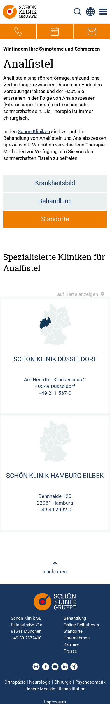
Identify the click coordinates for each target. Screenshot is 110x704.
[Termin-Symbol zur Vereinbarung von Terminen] (55, 31)
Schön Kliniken (34, 131)
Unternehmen (77, 638)
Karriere (71, 644)
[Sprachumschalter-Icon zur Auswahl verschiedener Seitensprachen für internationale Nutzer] (90, 11)
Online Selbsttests (81, 625)
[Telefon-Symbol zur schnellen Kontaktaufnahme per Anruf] (18, 31)
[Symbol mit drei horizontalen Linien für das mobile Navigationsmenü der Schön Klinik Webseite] (103, 12)
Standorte (55, 219)
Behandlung (55, 201)
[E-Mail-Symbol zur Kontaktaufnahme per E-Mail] (92, 31)
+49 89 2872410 (26, 638)
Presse (70, 651)
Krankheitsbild (55, 183)
